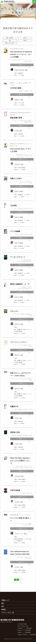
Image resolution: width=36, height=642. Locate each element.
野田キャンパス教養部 (24, 630)
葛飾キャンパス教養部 (24, 632)
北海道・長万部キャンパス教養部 (27, 634)
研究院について (5, 600)
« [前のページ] (15, 579)
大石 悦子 (19, 164)
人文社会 (25, 37)
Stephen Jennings (21, 70)
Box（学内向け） (23, 626)
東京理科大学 (22, 624)
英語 (10, 40)
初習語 (25, 40)
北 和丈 (18, 130)
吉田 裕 (19, 191)
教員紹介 (3, 609)
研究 (2, 606)
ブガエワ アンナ (20, 533)
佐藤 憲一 (19, 99)
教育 (2, 603)
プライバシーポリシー (7, 612)
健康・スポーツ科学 (9, 43)
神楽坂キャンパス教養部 (24, 628)
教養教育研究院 (9, 1)
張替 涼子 (19, 324)
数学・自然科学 (9, 37)
